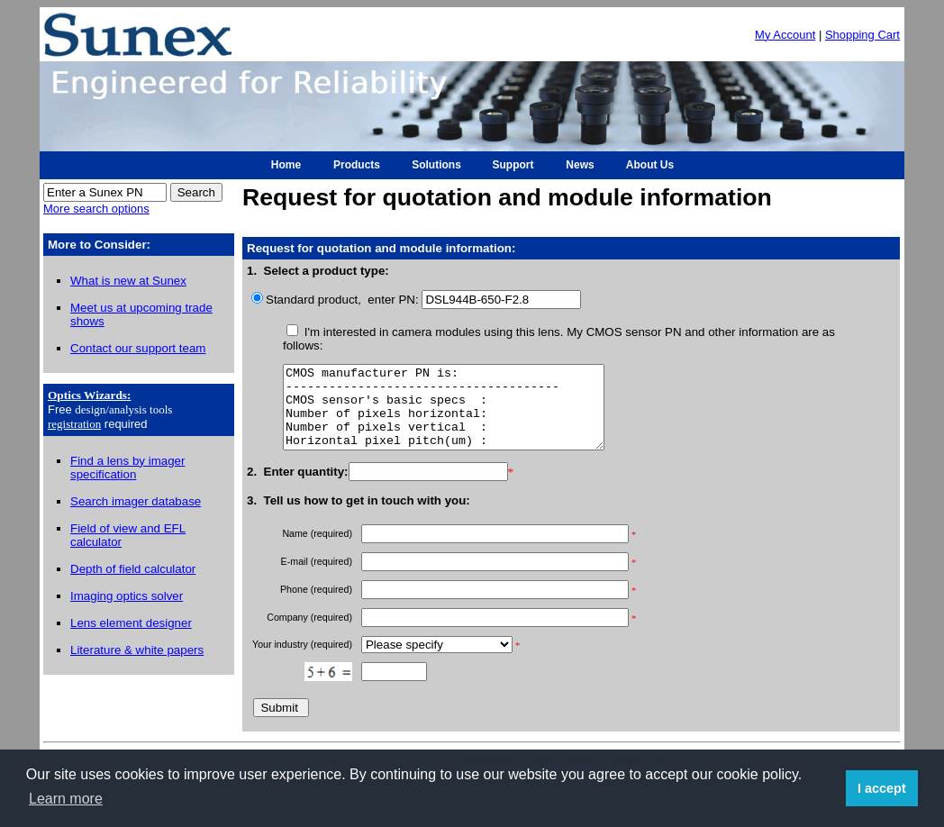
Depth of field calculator (132, 569)
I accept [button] (882, 788)
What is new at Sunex (128, 280)
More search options (96, 208)
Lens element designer (131, 623)
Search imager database (135, 501)
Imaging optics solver (126, 596)
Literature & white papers (137, 650)
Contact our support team (137, 348)
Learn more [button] (66, 798)
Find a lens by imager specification (127, 467)
